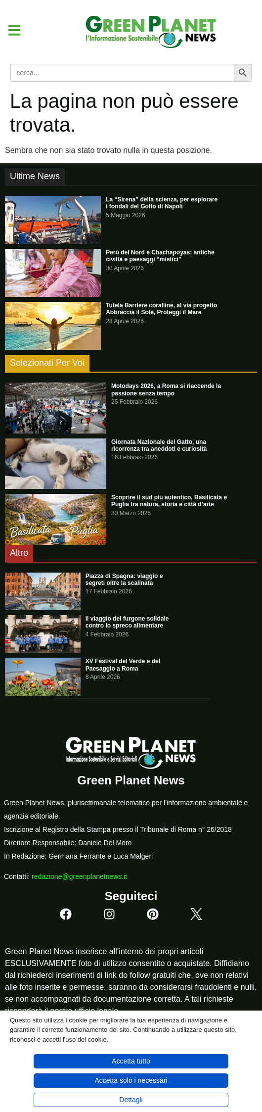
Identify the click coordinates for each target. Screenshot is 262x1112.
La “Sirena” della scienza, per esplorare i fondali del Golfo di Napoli (162, 203)
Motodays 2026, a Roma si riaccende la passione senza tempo (166, 389)
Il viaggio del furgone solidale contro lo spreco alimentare (127, 622)
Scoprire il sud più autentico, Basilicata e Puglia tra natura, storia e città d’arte (169, 501)
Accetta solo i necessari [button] (130, 1080)
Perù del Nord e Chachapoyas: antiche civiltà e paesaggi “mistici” (160, 256)
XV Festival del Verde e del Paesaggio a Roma (123, 665)
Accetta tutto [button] (131, 1061)
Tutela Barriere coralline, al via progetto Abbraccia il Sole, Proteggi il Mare (161, 309)
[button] (10, 30)
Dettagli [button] (130, 1100)
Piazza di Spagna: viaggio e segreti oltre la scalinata (124, 579)
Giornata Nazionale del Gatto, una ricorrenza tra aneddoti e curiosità (159, 445)
